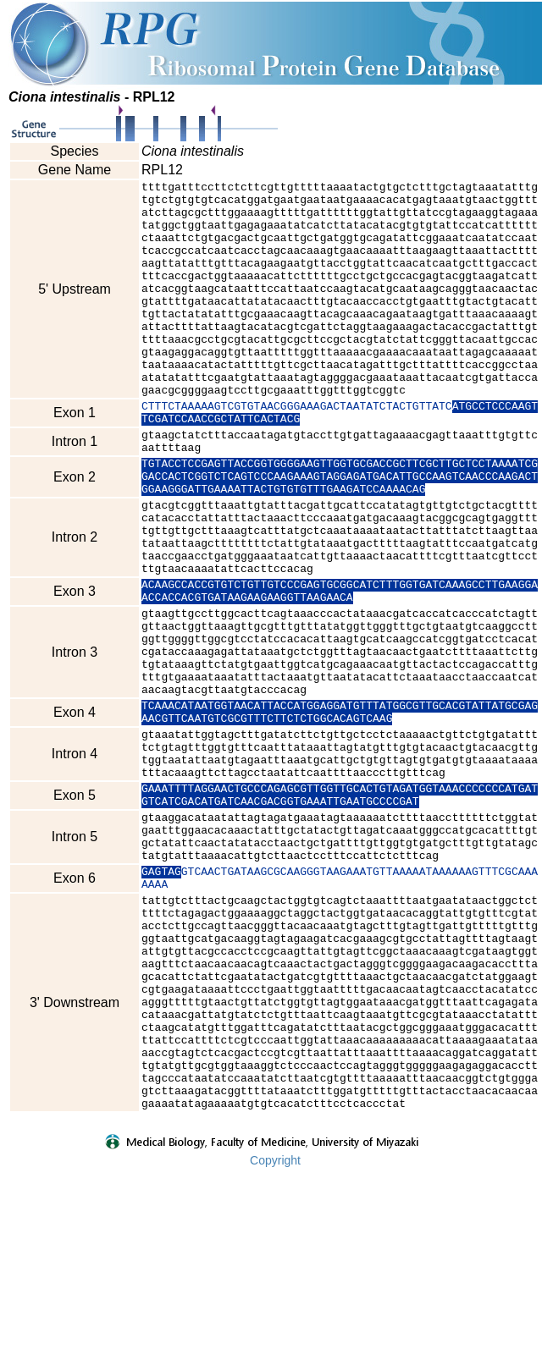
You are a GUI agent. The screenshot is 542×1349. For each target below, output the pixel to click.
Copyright (275, 1338)
